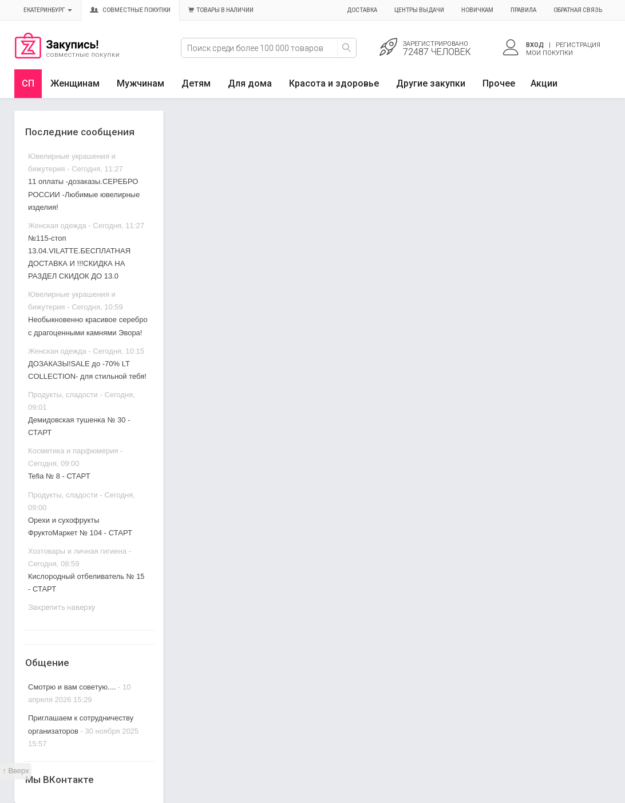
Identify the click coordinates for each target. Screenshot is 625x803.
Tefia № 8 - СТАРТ (59, 476)
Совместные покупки (130, 10)
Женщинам (75, 83)
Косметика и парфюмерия (73, 450)
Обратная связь (577, 10)
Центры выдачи (419, 10)
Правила (523, 10)
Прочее (498, 83)
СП (28, 83)
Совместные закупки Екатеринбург (67, 56)
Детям (196, 83)
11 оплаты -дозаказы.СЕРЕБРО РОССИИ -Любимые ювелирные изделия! (84, 194)
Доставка (362, 10)
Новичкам (477, 10)
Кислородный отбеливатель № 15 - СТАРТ (86, 582)
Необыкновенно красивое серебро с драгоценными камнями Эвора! (88, 325)
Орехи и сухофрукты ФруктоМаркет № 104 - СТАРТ (80, 526)
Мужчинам (140, 83)
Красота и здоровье (334, 83)
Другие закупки (430, 83)
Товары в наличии (221, 10)
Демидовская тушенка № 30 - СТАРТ (79, 426)
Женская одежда (57, 225)
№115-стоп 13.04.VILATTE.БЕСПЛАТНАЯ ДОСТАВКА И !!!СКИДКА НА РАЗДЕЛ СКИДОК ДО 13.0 (79, 257)
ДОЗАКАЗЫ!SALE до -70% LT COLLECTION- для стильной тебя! (87, 370)
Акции (544, 83)
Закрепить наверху (61, 607)
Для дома (250, 83)
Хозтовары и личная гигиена (77, 551)
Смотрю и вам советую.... (72, 687)
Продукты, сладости (63, 394)
